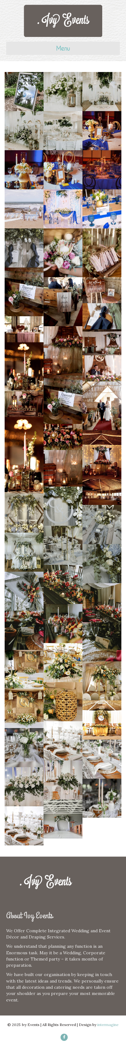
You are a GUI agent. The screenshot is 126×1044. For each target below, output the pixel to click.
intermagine (108, 1024)
